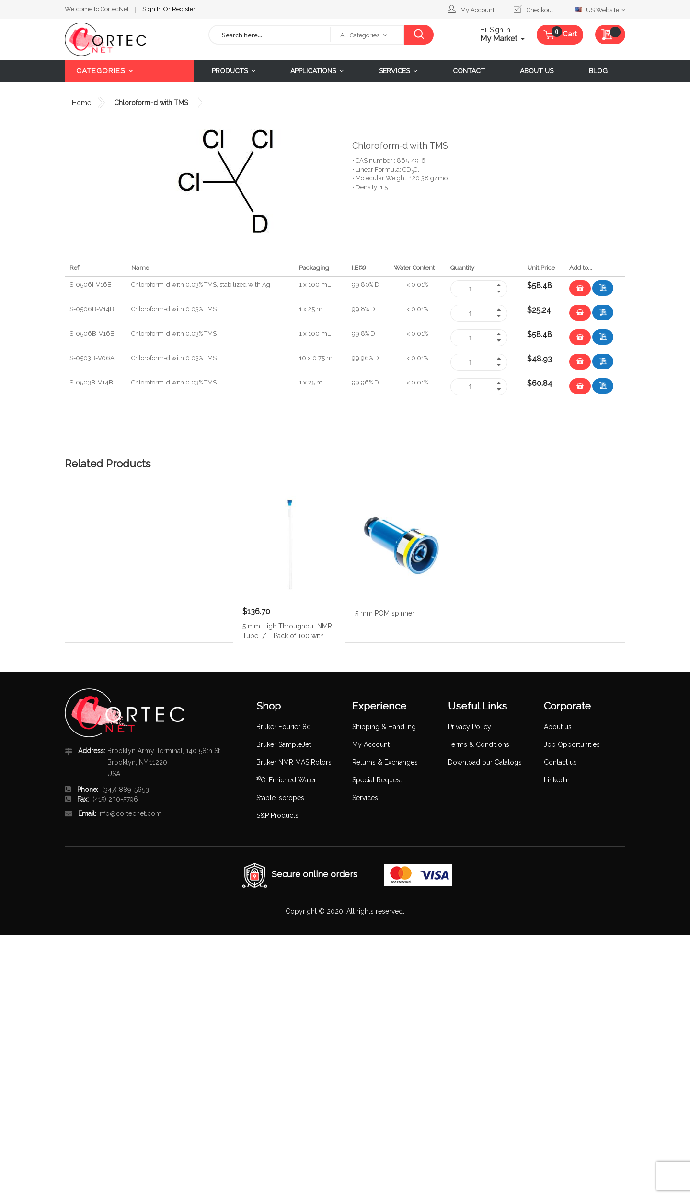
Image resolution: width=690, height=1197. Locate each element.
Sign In (152, 8)
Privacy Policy (469, 727)
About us (558, 727)
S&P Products (277, 815)
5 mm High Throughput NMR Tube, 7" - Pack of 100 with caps (287, 630)
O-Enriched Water (286, 780)
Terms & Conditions (478, 744)
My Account (477, 9)
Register (184, 8)
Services (365, 798)
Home (81, 102)
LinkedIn (557, 780)
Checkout (540, 9)
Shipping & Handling (384, 727)
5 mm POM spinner (384, 613)
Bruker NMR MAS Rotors (294, 762)
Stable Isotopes (280, 798)
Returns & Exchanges (385, 762)
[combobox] (269, 35)
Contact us (560, 762)
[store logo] (129, 39)
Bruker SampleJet (283, 744)
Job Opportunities (572, 744)
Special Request (377, 780)
